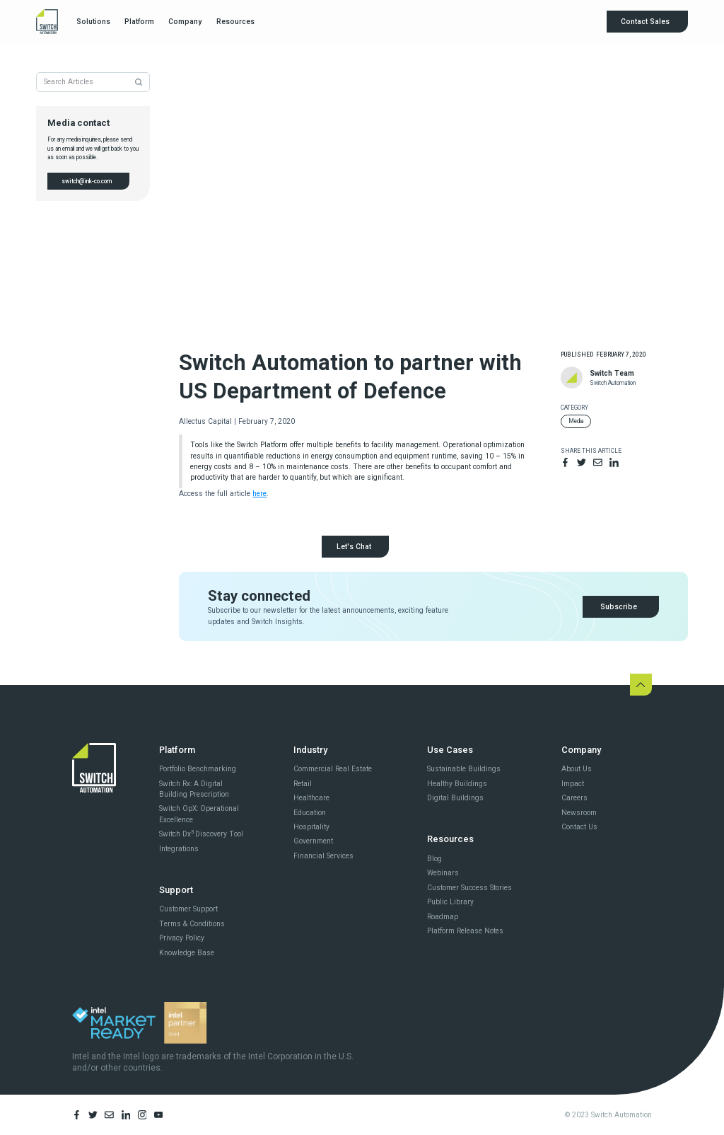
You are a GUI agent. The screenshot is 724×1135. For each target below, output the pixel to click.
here (259, 493)
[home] (47, 21)
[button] (93, 22)
